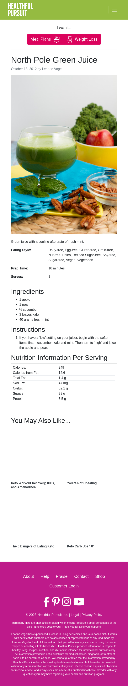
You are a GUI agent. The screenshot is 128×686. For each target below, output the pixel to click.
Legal (75, 615)
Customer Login (64, 586)
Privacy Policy (92, 615)
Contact (81, 576)
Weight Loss (82, 39)
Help (45, 576)
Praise (62, 576)
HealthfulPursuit (20, 10)
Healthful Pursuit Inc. (52, 615)
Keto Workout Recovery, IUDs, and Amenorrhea (33, 485)
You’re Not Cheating (82, 483)
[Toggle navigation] (114, 10)
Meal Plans (45, 39)
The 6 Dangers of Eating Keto (32, 546)
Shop (100, 576)
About (28, 576)
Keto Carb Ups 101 (81, 546)
